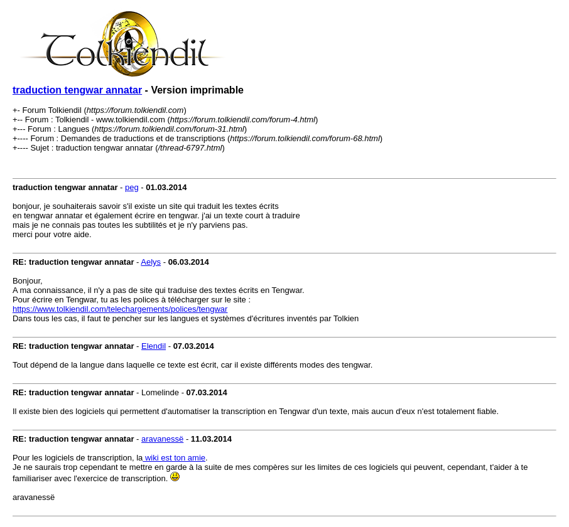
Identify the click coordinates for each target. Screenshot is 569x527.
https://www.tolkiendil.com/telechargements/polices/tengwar (120, 309)
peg (132, 187)
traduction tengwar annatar (77, 90)
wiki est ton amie (174, 457)
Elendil (153, 346)
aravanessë (162, 439)
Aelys (151, 262)
